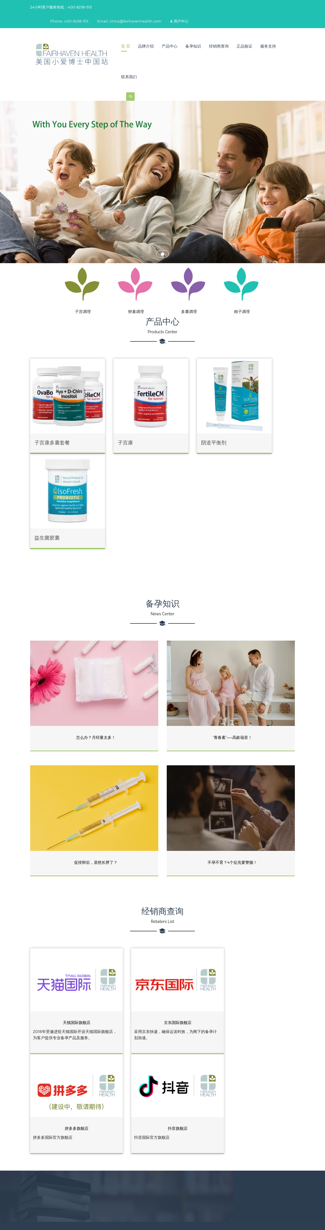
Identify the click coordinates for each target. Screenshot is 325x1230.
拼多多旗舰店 (253, 905)
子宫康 (110, 428)
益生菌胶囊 (252, 428)
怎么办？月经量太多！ (95, 627)
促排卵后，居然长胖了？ (95, 752)
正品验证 (244, 46)
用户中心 (185, 21)
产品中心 (169, 46)
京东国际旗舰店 (162, 905)
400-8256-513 (116, 1136)
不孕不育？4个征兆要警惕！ (232, 752)
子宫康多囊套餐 (52, 428)
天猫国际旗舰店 (71, 905)
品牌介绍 (146, 46)
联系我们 (129, 77)
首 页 (125, 46)
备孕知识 (193, 46)
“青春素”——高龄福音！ (232, 627)
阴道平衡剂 (183, 428)
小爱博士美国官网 (182, 1137)
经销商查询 (219, 46)
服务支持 (268, 46)
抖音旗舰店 (253, 998)
